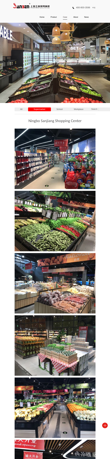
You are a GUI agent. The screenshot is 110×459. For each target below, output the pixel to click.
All (21, 109)
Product (54, 17)
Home (42, 17)
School (60, 109)
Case (65, 17)
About (75, 17)
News (86, 17)
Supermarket (39, 109)
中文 (94, 8)
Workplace (78, 109)
